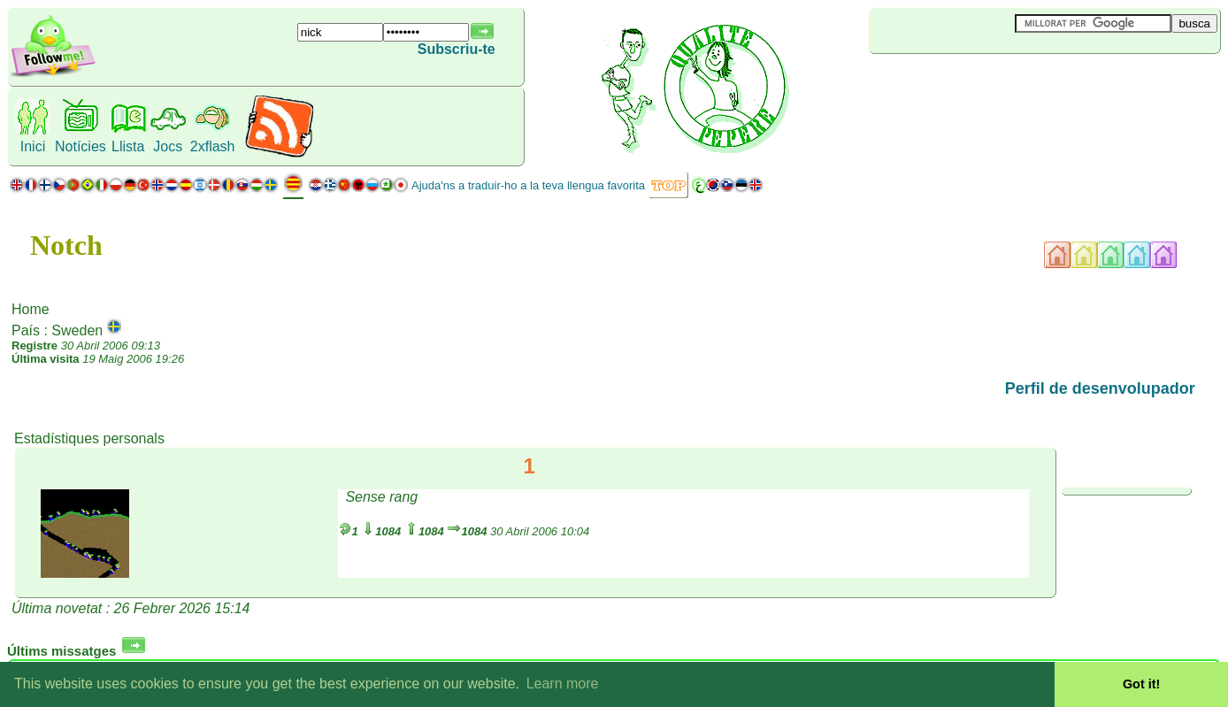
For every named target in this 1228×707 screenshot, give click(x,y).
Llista (127, 146)
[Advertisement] (974, 83)
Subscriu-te (456, 49)
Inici (32, 146)
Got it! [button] (1141, 684)
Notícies (80, 146)
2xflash (212, 146)
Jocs (167, 146)
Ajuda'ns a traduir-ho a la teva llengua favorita (528, 185)
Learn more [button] (562, 683)
